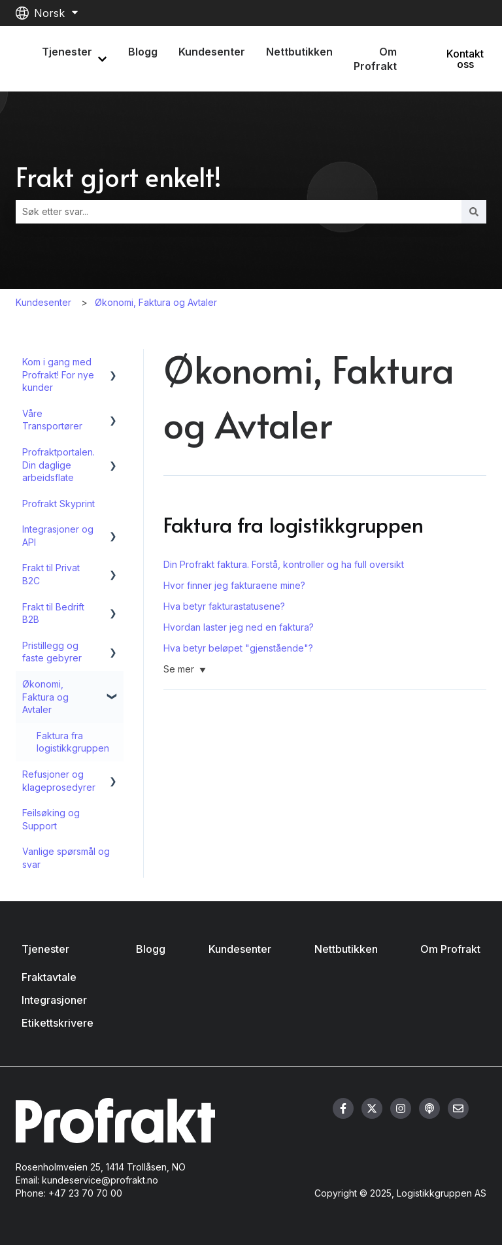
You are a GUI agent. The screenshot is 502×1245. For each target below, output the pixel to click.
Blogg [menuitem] (150, 948)
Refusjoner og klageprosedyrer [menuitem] (58, 781)
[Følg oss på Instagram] (400, 1108)
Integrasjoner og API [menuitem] (57, 535)
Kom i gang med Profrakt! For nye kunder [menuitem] (58, 374)
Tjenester (67, 51)
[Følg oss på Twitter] (371, 1108)
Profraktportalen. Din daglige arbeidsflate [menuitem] (58, 464)
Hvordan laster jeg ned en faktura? (238, 627)
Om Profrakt (375, 59)
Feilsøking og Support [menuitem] (51, 819)
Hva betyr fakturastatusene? (224, 606)
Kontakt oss (465, 59)
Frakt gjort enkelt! (119, 176)
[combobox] (238, 212)
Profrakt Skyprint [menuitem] (58, 503)
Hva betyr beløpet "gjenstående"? (238, 648)
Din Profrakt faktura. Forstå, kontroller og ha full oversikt (283, 564)
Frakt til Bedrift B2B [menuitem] (53, 613)
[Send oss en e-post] (458, 1108)
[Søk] (473, 212)
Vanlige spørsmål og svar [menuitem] (66, 858)
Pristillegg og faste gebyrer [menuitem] (52, 652)
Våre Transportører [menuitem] (52, 420)
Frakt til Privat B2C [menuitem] (51, 574)
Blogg (143, 51)
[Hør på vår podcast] (429, 1108)
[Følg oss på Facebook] (343, 1108)
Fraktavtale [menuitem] (49, 977)
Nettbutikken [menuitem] (346, 948)
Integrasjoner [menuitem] (54, 999)
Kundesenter (211, 51)
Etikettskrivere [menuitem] (57, 1022)
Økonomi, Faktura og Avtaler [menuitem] (45, 696)
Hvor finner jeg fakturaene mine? (234, 585)
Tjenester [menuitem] (45, 948)
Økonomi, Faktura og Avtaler (156, 302)
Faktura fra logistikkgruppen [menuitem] (73, 742)
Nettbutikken (299, 51)
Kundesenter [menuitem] (240, 948)
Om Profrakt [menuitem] (450, 948)
